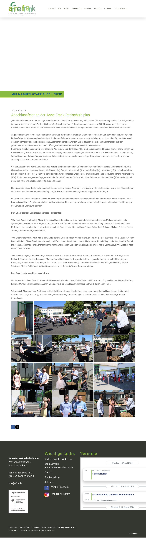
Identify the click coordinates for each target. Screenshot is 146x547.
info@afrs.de (15, 483)
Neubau (108, 9)
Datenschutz (25, 527)
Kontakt (98, 9)
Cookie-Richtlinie (39, 527)
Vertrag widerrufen (66, 527)
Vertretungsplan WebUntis (58, 459)
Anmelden (133, 533)
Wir (59, 9)
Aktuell (51, 9)
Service (87, 9)
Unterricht (76, 9)
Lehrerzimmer (120, 9)
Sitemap (51, 527)
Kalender (49, 482)
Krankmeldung (52, 477)
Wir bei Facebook (60, 487)
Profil (66, 9)
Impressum (13, 527)
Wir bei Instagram (61, 493)
